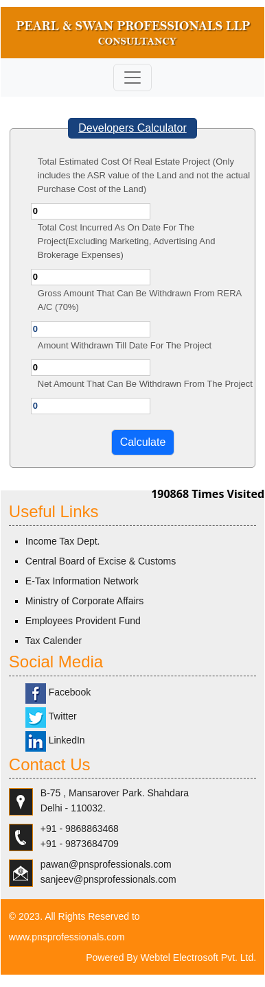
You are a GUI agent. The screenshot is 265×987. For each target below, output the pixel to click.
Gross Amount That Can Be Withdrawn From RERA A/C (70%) (140, 300)
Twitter (51, 716)
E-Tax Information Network (82, 580)
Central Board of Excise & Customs (100, 561)
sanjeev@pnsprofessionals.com (108, 879)
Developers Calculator (132, 128)
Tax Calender (53, 640)
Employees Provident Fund (83, 620)
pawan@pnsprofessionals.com (106, 864)
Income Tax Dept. (62, 541)
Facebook (58, 692)
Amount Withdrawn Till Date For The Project (124, 345)
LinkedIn (55, 740)
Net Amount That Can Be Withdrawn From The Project (145, 384)
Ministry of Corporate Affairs (84, 600)
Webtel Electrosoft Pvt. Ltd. (199, 957)
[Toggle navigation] (132, 77)
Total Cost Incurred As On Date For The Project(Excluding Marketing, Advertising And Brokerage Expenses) (127, 241)
